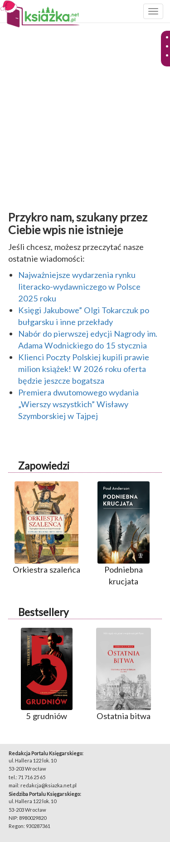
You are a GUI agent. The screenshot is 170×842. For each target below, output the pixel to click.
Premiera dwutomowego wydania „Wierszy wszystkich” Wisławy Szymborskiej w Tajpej (78, 404)
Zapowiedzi (43, 466)
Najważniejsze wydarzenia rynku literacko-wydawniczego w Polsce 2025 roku (79, 286)
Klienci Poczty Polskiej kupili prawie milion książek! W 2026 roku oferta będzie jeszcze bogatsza (83, 369)
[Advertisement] (85, 115)
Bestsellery (43, 612)
